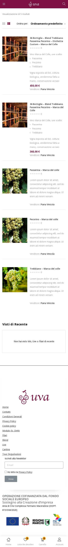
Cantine (6, 449)
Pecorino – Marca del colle (44, 219)
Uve (4, 444)
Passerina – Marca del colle (44, 170)
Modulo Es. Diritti (11, 430)
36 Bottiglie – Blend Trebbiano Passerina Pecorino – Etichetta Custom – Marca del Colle (46, 41)
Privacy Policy (9, 421)
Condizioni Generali (12, 416)
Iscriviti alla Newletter (15, 458)
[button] (42, 542)
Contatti (6, 411)
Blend (5, 439)
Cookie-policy (9, 425)
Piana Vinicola (47, 89)
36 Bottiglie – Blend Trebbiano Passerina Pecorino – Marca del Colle (46, 107)
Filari (4, 435)
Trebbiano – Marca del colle (45, 268)
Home (5, 407)
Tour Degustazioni (11, 454)
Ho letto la (19, 472)
